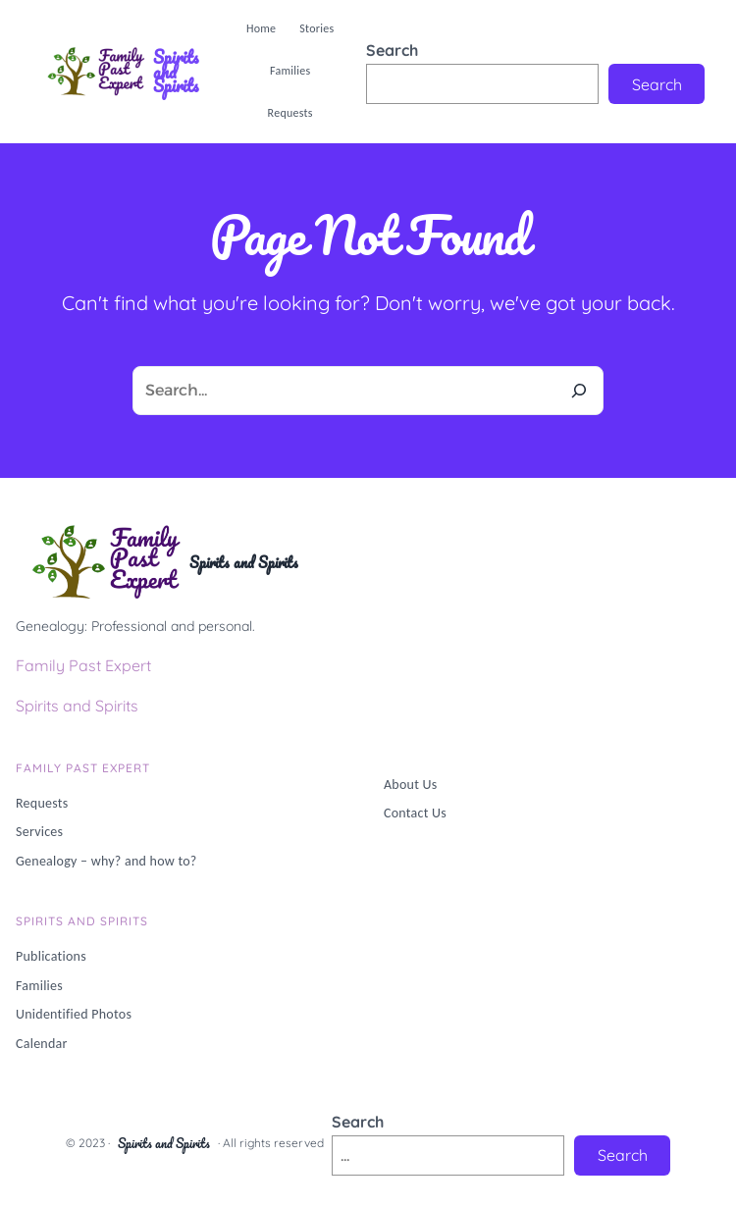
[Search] (579, 390)
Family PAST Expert (83, 768)
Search (392, 50)
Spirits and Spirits (175, 71)
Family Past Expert (83, 665)
